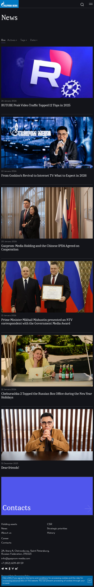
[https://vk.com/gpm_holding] (6, 568)
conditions (43, 578)
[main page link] (9, 4)
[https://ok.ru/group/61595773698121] (9, 568)
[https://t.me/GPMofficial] (2, 568)
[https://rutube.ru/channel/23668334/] (16, 568)
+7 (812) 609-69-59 (12, 563)
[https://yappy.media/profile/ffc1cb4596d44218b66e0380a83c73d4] (13, 569)
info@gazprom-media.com (15, 558)
